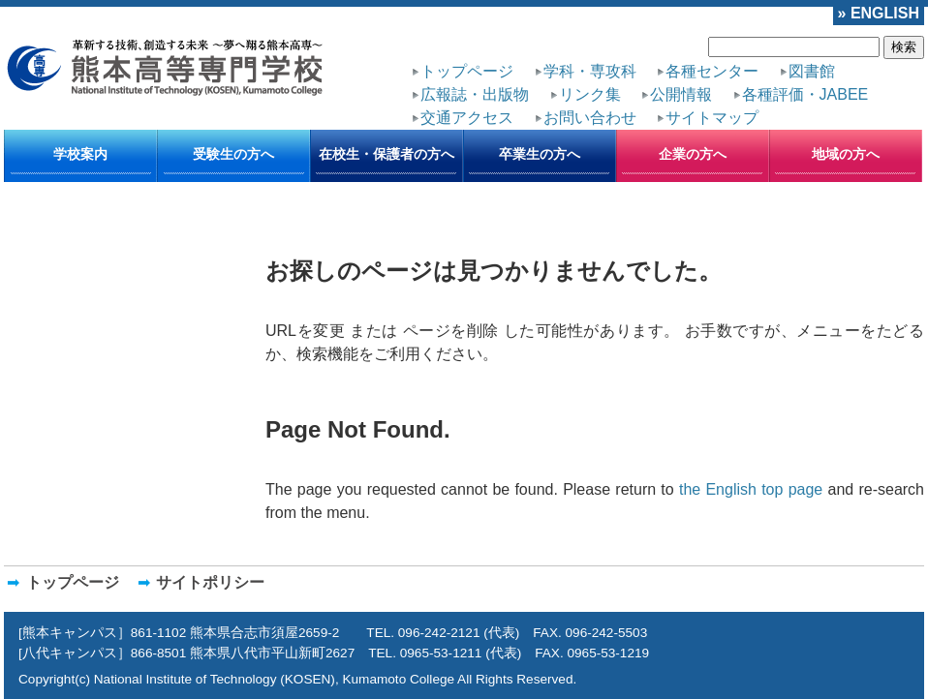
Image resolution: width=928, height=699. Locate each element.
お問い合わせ (589, 117)
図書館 (812, 71)
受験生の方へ (233, 154)
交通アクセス (466, 117)
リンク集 (590, 94)
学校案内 (80, 154)
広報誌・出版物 (474, 94)
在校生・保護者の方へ (386, 154)
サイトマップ (711, 117)
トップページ (466, 71)
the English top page (750, 489)
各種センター (711, 71)
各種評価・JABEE (805, 94)
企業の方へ (693, 154)
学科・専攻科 (589, 71)
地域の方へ (846, 154)
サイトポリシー (210, 582)
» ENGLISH (878, 13)
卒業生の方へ (539, 154)
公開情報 (681, 94)
